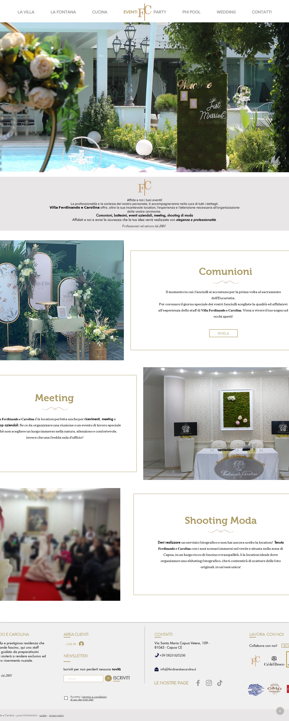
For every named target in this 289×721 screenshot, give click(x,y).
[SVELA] (223, 333)
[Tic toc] (220, 683)
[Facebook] (198, 683)
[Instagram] (209, 683)
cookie (43, 715)
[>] (280, 711)
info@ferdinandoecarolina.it (178, 669)
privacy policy (56, 715)
